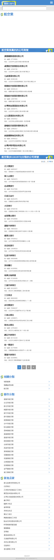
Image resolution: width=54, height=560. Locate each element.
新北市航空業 (9, 406)
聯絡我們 (27, 556)
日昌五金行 (9, 196)
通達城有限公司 (9, 535)
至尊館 (6, 531)
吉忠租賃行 (9, 246)
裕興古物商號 (10, 275)
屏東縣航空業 (9, 451)
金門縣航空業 (9, 469)
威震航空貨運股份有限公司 (16, 66)
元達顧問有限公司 (10, 538)
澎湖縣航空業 (9, 465)
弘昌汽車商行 (10, 255)
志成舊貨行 (9, 186)
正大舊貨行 (9, 166)
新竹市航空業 (9, 413)
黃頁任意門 (10, 3)
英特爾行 (8, 265)
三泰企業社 (9, 315)
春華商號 (7, 507)
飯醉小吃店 (8, 504)
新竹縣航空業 (9, 416)
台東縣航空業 (9, 462)
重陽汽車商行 (10, 355)
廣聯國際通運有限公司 (14, 56)
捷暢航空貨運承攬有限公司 (16, 126)
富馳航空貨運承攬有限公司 (16, 96)
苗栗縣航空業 (9, 420)
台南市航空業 (9, 444)
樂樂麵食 (7, 528)
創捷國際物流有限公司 (14, 136)
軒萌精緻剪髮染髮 (10, 525)
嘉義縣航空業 (9, 434)
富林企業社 (9, 325)
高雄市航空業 (9, 448)
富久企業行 (9, 176)
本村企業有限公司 (10, 542)
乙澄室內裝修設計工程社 (13, 490)
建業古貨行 (9, 236)
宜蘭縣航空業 (9, 455)
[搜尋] (24, 8)
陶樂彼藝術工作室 (10, 518)
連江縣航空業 (9, 472)
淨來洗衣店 (8, 511)
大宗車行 (8, 206)
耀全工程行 (8, 514)
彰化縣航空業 (9, 427)
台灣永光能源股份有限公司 (13, 497)
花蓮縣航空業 (9, 458)
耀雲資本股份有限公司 (12, 493)
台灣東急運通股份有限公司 (16, 106)
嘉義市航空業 (9, 437)
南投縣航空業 (9, 441)
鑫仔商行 (7, 500)
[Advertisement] (27, 31)
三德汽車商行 (10, 285)
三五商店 (8, 295)
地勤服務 (7, 382)
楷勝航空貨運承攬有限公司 (16, 86)
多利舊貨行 (9, 305)
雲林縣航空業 (9, 430)
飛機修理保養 (9, 385)
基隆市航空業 (9, 399)
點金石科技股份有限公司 (13, 521)
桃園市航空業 (9, 410)
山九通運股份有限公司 (14, 116)
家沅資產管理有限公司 (12, 483)
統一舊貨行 (9, 345)
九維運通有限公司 (12, 76)
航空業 (6, 388)
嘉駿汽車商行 (10, 226)
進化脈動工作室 (9, 549)
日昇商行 (7, 486)
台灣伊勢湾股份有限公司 (15, 145)
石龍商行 (7, 545)
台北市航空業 (9, 403)
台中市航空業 (9, 423)
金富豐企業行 (10, 216)
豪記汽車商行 (10, 335)
